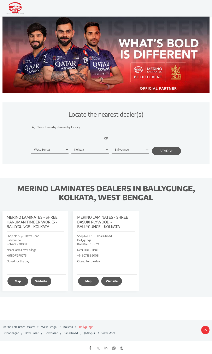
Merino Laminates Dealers (19, 327)
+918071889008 (88, 255)
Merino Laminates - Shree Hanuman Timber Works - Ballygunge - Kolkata (32, 222)
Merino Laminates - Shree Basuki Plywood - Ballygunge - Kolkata (102, 222)
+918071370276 (16, 255)
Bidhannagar (10, 333)
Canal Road (71, 333)
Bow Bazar (32, 333)
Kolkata (68, 327)
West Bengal (49, 327)
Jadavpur (89, 333)
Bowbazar (51, 333)
